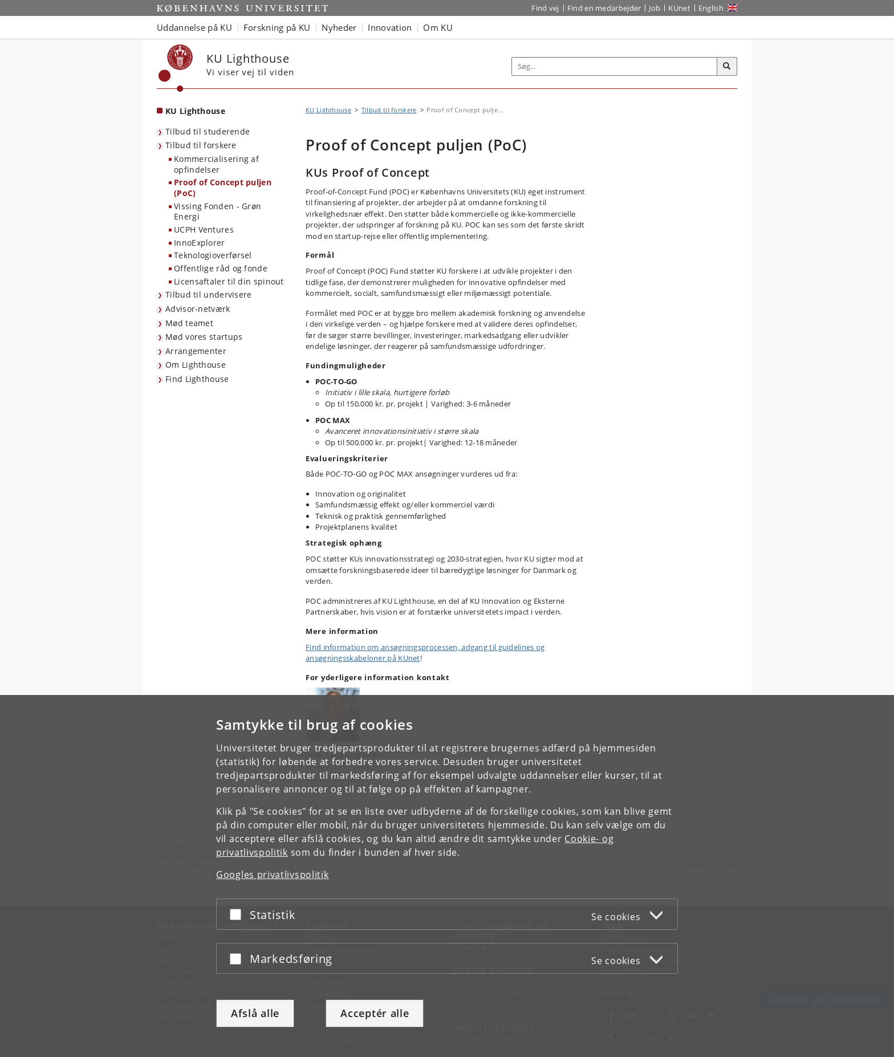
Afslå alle (255, 1013)
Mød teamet (189, 323)
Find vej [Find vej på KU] (545, 8)
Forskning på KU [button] (277, 27)
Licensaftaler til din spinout (229, 281)
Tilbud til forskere (201, 145)
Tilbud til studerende (207, 131)
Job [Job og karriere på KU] (654, 8)
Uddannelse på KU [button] (194, 27)
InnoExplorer (199, 242)
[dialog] (447, 876)
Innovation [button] (390, 27)
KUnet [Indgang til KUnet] (679, 8)
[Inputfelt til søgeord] (614, 66)
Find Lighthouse (197, 378)
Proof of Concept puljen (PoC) (222, 187)
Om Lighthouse (195, 364)
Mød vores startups (203, 336)
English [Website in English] (711, 8)
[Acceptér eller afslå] (238, 914)
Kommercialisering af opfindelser (216, 164)
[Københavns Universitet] (176, 68)
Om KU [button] (438, 27)
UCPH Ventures (204, 229)
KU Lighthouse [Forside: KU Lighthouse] (195, 110)
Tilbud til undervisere (208, 294)
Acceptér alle (374, 1013)
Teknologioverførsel (213, 255)
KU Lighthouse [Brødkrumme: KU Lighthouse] (328, 109)
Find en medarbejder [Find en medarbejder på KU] (604, 8)
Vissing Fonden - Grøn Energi (217, 211)
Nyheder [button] (339, 27)
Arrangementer (195, 350)
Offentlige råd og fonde (220, 268)
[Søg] (727, 66)
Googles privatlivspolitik (272, 874)
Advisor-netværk (197, 308)
